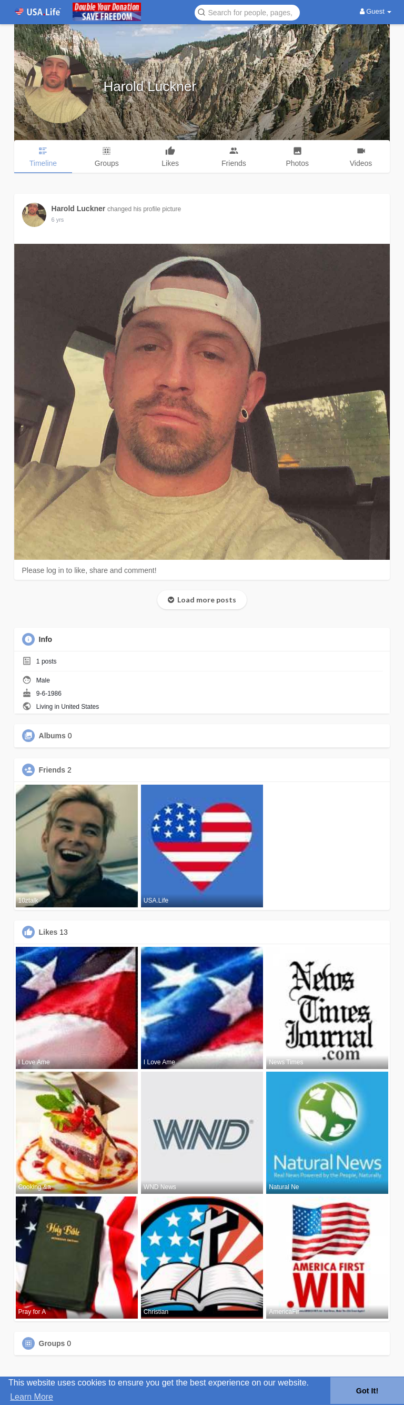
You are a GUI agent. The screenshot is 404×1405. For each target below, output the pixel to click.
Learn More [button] (31, 1396)
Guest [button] (376, 11)
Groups (52, 1343)
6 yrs (58, 219)
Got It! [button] (367, 1391)
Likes (48, 932)
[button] (247, 12)
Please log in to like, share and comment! (89, 570)
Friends (52, 770)
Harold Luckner (150, 86)
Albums (52, 735)
